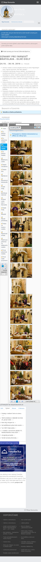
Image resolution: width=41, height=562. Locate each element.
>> (5, 268)
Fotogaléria (17, 130)
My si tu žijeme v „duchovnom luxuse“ (27, 526)
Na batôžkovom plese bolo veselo (12, 425)
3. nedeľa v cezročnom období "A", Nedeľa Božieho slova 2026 (12, 431)
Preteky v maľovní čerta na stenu (11, 413)
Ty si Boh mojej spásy (8, 428)
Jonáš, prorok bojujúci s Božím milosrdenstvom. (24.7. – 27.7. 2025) (10, 527)
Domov (11, 130)
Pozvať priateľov (5, 119)
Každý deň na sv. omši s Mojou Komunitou (28, 550)
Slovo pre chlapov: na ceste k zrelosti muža (11, 545)
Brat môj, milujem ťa (8, 422)
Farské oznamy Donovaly (9, 438)
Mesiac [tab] (14, 408)
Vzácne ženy (6, 541)
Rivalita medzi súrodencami (11, 553)
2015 (21, 130)
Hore (4, 128)
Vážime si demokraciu (9, 519)
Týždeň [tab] (7, 408)
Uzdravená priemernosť (10, 549)
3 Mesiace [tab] (21, 408)
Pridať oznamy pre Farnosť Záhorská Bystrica (15, 51)
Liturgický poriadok (7, 435)
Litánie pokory (25, 523)
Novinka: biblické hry (27, 546)
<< (2, 264)
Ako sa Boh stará (26, 519)
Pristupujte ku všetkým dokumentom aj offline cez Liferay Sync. (24, 135)
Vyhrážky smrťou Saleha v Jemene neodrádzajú (28, 542)
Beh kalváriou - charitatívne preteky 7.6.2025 (11, 533)
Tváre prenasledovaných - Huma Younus (10, 537)
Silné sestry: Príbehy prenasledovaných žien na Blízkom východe (28, 532)
